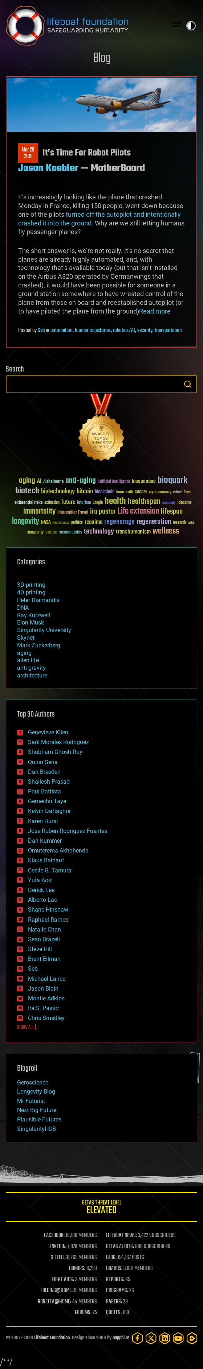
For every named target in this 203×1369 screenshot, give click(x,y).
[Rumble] (192, 1338)
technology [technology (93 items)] (99, 532)
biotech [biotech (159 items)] (27, 491)
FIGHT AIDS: (63, 1280)
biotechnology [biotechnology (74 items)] (58, 491)
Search (187, 384)
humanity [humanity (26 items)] (169, 503)
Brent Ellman (44, 958)
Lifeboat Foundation (52, 1338)
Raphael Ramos (48, 919)
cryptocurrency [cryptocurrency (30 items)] (160, 492)
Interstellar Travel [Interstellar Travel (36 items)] (72, 512)
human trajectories (93, 330)
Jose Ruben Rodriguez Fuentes (67, 830)
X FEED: (58, 1257)
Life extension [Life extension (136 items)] (138, 511)
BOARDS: (114, 1268)
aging (24, 653)
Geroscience (32, 1082)
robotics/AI (124, 330)
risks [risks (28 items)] (191, 522)
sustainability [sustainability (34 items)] (70, 532)
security (145, 330)
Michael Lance (46, 978)
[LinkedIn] (164, 1338)
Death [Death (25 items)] (187, 492)
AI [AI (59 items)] (39, 481)
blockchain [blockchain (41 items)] (104, 492)
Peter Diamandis (38, 600)
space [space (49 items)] (51, 532)
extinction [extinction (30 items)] (52, 503)
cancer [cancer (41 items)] (141, 492)
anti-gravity (31, 667)
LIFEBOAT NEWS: (121, 1235)
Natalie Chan (44, 929)
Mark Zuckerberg (38, 645)
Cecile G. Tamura (50, 870)
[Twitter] (151, 1338)
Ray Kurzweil (33, 615)
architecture (32, 675)
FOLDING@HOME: (56, 1290)
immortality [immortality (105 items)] (39, 511)
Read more (155, 311)
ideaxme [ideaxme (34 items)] (184, 503)
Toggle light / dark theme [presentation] (191, 25)
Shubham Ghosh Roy (55, 751)
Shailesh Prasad (49, 781)
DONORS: (77, 1268)
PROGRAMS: (117, 1290)
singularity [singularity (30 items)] (35, 532)
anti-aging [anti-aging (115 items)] (80, 480)
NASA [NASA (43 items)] (46, 523)
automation (61, 330)
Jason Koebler (48, 168)
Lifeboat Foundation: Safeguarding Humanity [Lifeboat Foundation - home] (83, 26)
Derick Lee (41, 890)
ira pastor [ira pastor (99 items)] (103, 511)
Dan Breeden (44, 771)
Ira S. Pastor (43, 1008)
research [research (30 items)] (179, 522)
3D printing (31, 584)
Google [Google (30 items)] (98, 503)
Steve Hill (40, 949)
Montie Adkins (46, 998)
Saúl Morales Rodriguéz (58, 742)
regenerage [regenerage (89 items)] (119, 522)
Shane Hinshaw (48, 909)
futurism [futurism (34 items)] (84, 503)
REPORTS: (115, 1280)
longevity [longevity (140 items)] (25, 521)
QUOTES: (114, 1313)
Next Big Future (36, 1110)
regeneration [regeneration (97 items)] (154, 522)
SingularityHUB (36, 1128)
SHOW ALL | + (28, 1027)
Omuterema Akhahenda (58, 850)
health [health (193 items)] (115, 501)
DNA (23, 607)
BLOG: (111, 1257)
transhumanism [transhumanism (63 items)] (133, 531)
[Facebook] (137, 1338)
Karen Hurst (43, 821)
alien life (28, 660)
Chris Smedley (46, 1018)
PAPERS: (114, 1302)
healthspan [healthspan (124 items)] (144, 501)
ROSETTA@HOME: (54, 1302)
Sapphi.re (121, 1338)
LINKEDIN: (57, 1247)
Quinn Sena (43, 762)
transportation (168, 330)
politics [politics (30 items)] (77, 522)
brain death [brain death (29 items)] (124, 492)
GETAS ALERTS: (120, 1247)
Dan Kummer (45, 840)
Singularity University (44, 630)
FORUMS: (83, 1313)
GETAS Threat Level (101, 1208)
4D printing (31, 592)
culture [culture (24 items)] (177, 492)
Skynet (25, 637)
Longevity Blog (36, 1091)
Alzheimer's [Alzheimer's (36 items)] (53, 482)
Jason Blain (43, 988)
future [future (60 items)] (68, 502)
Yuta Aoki (40, 880)
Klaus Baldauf (46, 860)
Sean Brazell (44, 939)
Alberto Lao (42, 899)
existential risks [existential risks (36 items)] (28, 503)
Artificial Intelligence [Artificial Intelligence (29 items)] (114, 482)
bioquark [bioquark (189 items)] (172, 480)
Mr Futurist (31, 1101)
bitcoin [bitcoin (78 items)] (85, 491)
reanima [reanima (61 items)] (93, 522)
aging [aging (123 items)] (27, 480)
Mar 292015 (28, 153)
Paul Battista (44, 791)
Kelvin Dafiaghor (49, 811)
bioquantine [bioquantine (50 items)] (144, 481)
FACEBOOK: (54, 1235)
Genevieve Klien (48, 732)
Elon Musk (30, 622)
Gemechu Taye (47, 801)
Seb (41, 330)
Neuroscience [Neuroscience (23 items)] (61, 523)
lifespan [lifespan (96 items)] (172, 511)
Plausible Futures (39, 1119)
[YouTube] (178, 1338)
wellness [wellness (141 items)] (166, 531)
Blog (101, 58)
